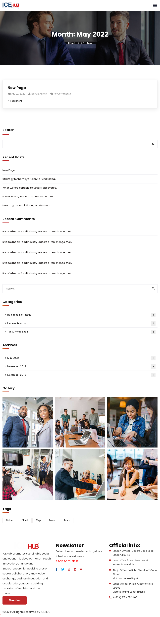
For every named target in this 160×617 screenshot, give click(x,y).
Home (71, 43)
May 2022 (81, 358)
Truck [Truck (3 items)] (67, 520)
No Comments (62, 93)
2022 (81, 43)
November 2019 (81, 366)
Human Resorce (81, 323)
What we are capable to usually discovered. (29, 187)
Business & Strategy (81, 315)
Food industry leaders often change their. (28, 196)
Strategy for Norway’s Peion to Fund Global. (29, 179)
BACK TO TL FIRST (67, 561)
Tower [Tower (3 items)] (52, 520)
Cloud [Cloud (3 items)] (25, 520)
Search (8, 129)
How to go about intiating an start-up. (26, 205)
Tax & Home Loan (81, 332)
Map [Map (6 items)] (38, 520)
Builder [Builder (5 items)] (9, 520)
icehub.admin (39, 93)
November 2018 (81, 375)
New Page (17, 87)
